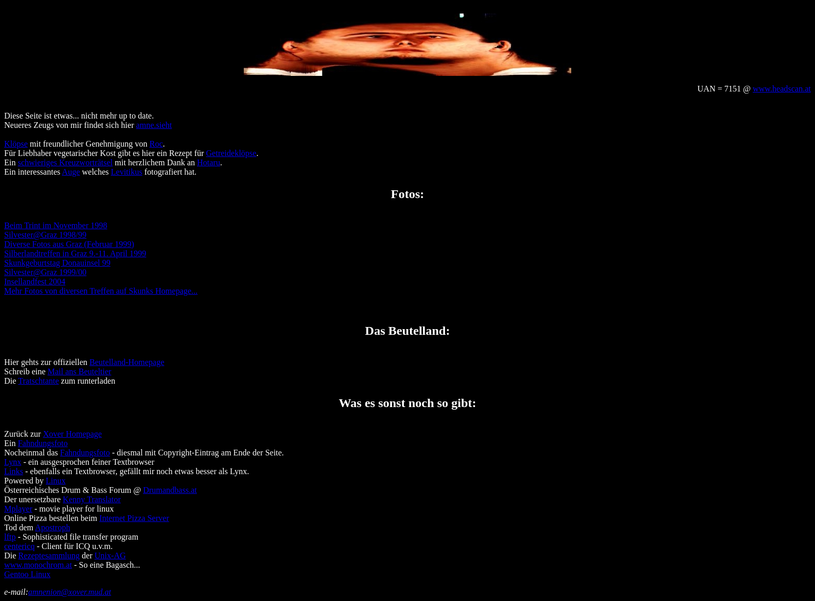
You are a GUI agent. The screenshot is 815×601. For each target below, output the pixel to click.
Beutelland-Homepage (126, 362)
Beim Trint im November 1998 (55, 225)
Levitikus (126, 171)
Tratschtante (38, 380)
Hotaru (208, 162)
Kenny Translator (92, 499)
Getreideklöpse (231, 153)
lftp (10, 536)
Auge (71, 171)
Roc (156, 143)
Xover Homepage (72, 433)
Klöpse (16, 143)
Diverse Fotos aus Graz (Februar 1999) (69, 244)
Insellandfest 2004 (34, 281)
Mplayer (18, 508)
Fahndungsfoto (43, 443)
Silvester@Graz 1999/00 (45, 272)
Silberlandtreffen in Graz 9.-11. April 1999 (75, 253)
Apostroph (52, 527)
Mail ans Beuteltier (80, 371)
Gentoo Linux (27, 574)
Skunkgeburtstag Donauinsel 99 (57, 262)
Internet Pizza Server (134, 518)
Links (13, 471)
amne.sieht (154, 125)
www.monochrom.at (38, 564)
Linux (55, 480)
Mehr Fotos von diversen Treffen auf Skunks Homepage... (101, 290)
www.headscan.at (782, 88)
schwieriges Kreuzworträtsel (65, 162)
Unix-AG (110, 555)
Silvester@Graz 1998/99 (45, 234)
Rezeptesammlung (49, 555)
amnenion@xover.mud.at (69, 591)
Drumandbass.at (170, 490)
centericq (19, 546)
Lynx (12, 462)
